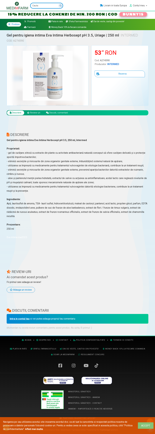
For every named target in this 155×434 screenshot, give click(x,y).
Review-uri (35, 112)
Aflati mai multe (34, 429)
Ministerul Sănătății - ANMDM (84, 398)
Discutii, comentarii (61, 112)
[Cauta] (46, 6)
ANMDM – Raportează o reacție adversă (90, 409)
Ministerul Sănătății (79, 392)
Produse (14, 24)
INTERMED (113, 64)
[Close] (145, 425)
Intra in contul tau (20, 319)
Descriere (16, 112)
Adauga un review (21, 290)
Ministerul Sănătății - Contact (85, 403)
